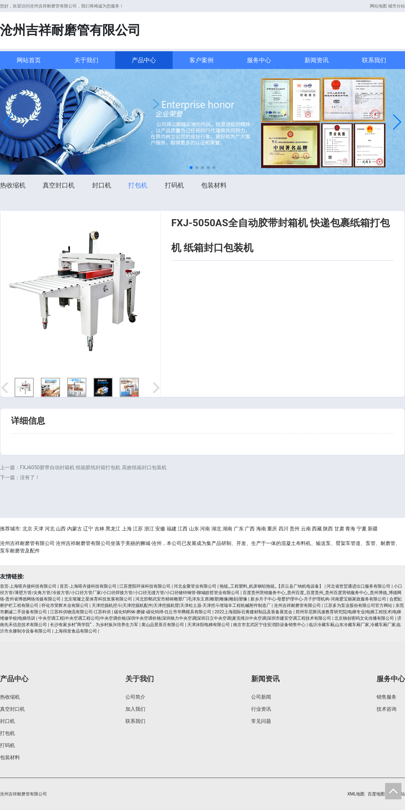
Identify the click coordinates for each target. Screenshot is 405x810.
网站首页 (29, 60)
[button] (8, 122)
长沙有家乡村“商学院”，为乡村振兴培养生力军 (94, 624)
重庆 (272, 528)
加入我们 (135, 709)
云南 (306, 528)
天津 (38, 528)
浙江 (149, 528)
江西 (183, 528)
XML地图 (355, 794)
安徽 (160, 528)
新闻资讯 (316, 60)
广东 (239, 528)
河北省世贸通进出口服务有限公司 (358, 586)
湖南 (227, 528)
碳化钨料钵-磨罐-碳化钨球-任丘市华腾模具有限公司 (162, 611)
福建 (172, 528)
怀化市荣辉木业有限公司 (65, 605)
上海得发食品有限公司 (75, 631)
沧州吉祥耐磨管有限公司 (297, 605)
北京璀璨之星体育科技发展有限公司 (98, 599)
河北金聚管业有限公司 (195, 586)
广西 (250, 528)
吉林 (99, 528)
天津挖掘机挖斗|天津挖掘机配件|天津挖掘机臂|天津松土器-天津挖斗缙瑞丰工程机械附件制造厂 (181, 605)
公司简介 (135, 697)
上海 (127, 528)
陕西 (328, 528)
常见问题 (261, 721)
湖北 (216, 528)
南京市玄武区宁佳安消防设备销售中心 (269, 624)
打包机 (137, 185)
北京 (27, 528)
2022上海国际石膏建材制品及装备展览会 (253, 611)
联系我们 (374, 60)
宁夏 (362, 528)
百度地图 (376, 794)
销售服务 (386, 697)
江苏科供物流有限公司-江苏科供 (80, 611)
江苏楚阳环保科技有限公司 (145, 586)
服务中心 (259, 60)
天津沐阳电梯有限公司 (208, 624)
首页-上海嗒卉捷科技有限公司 (28, 586)
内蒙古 (74, 528)
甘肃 (339, 528)
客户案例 (201, 60)
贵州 (294, 528)
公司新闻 (261, 697)
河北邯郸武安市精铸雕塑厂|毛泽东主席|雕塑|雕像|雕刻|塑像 (191, 599)
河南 (205, 528)
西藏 (317, 528)
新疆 (373, 528)
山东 (194, 528)
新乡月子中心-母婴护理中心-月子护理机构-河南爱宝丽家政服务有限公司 (318, 599)
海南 (261, 528)
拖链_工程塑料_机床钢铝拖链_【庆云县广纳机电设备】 (271, 586)
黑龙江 (113, 528)
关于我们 (86, 60)
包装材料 (214, 185)
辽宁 (88, 528)
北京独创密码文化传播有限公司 (364, 618)
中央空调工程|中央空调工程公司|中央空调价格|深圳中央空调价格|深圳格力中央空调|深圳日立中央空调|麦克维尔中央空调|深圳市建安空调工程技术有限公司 (184, 618)
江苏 (138, 528)
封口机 (101, 185)
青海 (350, 528)
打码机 (174, 185)
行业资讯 (261, 709)
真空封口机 (59, 185)
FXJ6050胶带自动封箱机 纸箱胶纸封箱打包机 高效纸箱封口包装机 (93, 467)
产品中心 (144, 60)
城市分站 (396, 6)
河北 (50, 528)
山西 (61, 528)
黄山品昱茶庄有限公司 (162, 624)
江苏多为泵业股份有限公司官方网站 (358, 605)
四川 (283, 528)
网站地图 (378, 6)
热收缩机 (13, 185)
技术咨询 (386, 709)
